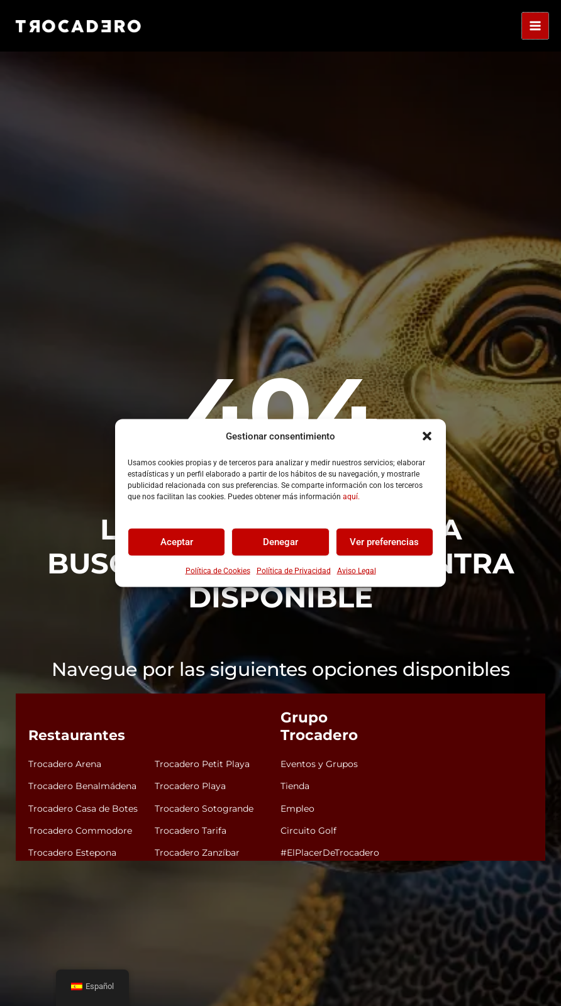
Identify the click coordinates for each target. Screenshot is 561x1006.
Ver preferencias (384, 542)
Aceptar (176, 542)
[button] (427, 436)
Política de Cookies (218, 570)
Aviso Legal (356, 570)
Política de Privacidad (294, 570)
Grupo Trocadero (340, 729)
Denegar (280, 542)
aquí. (351, 496)
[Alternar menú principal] (535, 26)
